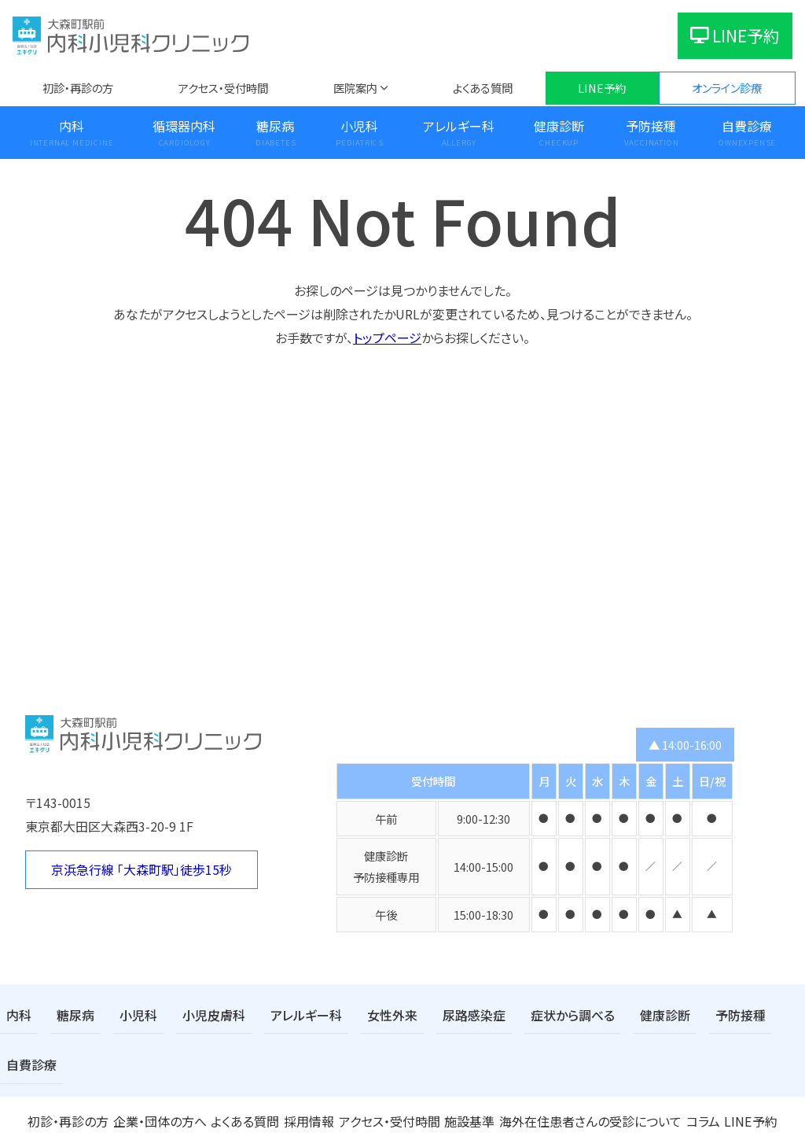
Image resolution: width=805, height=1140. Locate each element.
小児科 (359, 125)
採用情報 (309, 1067)
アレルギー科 (458, 125)
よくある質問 (483, 87)
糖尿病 (275, 125)
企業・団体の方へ (158, 1067)
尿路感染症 (433, 1013)
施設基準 (472, 1067)
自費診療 (747, 125)
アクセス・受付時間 (223, 87)
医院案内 (355, 87)
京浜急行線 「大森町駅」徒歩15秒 (141, 869)
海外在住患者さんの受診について (587, 1067)
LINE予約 (735, 35)
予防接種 (651, 125)
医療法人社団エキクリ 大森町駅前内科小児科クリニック (402, 1115)
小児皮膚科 (197, 1013)
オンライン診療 (727, 87)
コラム (696, 1067)
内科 (71, 125)
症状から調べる (524, 1013)
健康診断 (559, 125)
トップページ (387, 337)
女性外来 (359, 1013)
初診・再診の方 (77, 87)
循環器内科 (184, 125)
